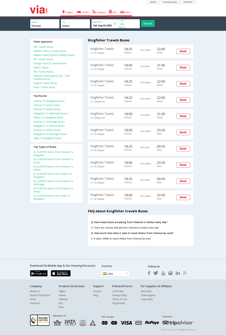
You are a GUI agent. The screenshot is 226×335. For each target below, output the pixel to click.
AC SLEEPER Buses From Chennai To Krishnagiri (53, 183)
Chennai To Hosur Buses (46, 105)
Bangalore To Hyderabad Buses (50, 113)
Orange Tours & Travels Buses (50, 63)
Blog (95, 295)
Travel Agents (148, 295)
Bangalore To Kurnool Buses (49, 125)
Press (33, 299)
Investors (35, 303)
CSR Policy (118, 291)
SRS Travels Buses (43, 46)
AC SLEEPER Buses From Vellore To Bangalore (52, 175)
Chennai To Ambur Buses (47, 129)
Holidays (63, 299)
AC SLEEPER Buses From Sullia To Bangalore (51, 197)
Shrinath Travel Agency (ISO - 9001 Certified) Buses (51, 77)
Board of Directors (40, 295)
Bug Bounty (118, 303)
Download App (170, 2)
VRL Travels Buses (43, 59)
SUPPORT (188, 2)
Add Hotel (146, 291)
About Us (35, 291)
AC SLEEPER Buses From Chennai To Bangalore (53, 153)
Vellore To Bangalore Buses (48, 117)
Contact (97, 291)
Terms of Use (119, 299)
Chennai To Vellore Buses (47, 109)
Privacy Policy (119, 295)
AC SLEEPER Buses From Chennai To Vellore (53, 168)
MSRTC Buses (41, 67)
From (34, 22)
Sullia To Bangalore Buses (47, 138)
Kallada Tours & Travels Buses (49, 50)
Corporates (147, 299)
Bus (61, 303)
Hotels (62, 295)
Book (183, 51)
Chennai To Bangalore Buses (49, 101)
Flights (62, 291)
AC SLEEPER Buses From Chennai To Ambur (53, 190)
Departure (98, 22)
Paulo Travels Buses (44, 87)
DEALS (153, 2)
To (63, 22)
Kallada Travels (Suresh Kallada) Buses (54, 55)
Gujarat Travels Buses (45, 83)
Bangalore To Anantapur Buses (50, 134)
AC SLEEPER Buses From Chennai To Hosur (53, 161)
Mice (61, 307)
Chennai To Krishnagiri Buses (49, 121)
